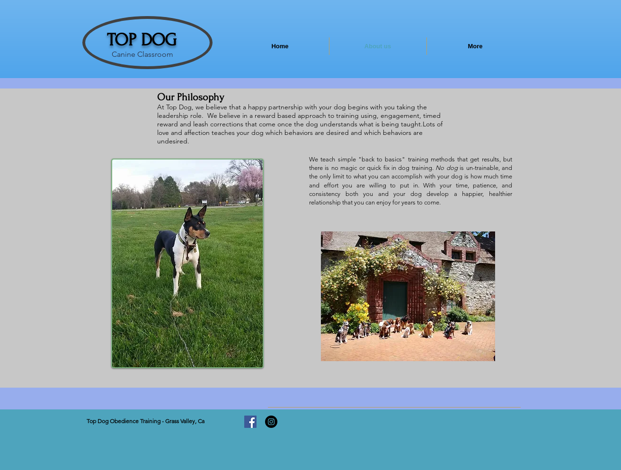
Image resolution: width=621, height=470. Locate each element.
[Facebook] (250, 422)
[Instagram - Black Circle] (271, 422)
